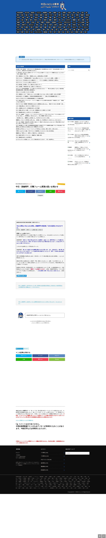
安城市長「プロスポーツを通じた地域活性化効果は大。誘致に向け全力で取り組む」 (78, 123)
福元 (79, 19)
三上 (32, 31)
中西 (70, 29)
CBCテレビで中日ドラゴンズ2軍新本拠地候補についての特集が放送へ (30, 98)
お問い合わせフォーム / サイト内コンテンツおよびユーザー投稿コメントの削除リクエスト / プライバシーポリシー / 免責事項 (27, 464)
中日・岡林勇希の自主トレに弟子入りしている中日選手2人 (27, 112)
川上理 (59, 27)
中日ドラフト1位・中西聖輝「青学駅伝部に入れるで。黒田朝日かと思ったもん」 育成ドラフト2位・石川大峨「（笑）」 (40, 103)
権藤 (45, 27)
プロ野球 (45, 455)
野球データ (24, 24)
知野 (31, 19)
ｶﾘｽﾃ (40, 19)
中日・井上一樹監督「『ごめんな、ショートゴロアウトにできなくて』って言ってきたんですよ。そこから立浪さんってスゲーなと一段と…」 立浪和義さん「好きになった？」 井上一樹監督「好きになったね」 (40, 115)
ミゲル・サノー (38, 31)
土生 (18, 27)
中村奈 (28, 22)
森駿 (83, 19)
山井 (72, 31)
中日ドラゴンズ (67, 22)
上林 (68, 17)
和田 (65, 24)
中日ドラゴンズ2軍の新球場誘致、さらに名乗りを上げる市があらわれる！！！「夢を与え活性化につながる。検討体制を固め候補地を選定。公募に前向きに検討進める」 (40, 89)
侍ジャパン (31, 24)
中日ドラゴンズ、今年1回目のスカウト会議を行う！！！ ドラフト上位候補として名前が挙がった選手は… (37, 80)
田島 (68, 31)
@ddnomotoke (22, 457)
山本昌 (55, 24)
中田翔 (36, 15)
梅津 (64, 15)
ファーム (39, 12)
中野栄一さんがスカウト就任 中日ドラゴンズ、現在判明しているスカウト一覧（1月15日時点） (35, 130)
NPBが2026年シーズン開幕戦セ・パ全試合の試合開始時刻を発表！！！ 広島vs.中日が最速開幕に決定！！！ (38, 96)
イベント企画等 (81, 22)
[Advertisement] (53, 44)
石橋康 (45, 17)
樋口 (88, 22)
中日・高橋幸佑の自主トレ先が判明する (24, 137)
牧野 (22, 31)
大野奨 (76, 31)
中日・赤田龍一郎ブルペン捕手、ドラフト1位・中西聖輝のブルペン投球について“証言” (33, 110)
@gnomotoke (22, 456)
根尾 (50, 12)
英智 (48, 29)
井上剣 (33, 22)
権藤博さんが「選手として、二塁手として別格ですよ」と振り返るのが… (30, 132)
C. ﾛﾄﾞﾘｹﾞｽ (68, 19)
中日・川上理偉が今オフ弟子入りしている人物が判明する (78, 156)
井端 (37, 24)
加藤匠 (50, 19)
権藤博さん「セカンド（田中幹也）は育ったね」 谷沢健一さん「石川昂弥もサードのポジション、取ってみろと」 (39, 119)
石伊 (87, 19)
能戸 (83, 29)
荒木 (45, 24)
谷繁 (69, 24)
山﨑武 (60, 24)
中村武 (74, 24)
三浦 (38, 22)
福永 (26, 15)
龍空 (60, 15)
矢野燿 (65, 29)
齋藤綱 (74, 19)
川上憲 (50, 24)
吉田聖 (64, 12)
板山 (73, 17)
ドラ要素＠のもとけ (78, 491)
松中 (57, 29)
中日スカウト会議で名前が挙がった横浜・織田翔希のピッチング (78, 142)
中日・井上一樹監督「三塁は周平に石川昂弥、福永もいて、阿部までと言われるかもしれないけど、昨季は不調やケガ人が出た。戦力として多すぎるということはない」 (40, 122)
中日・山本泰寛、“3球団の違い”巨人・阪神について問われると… (29, 86)
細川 (74, 12)
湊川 (86, 31)
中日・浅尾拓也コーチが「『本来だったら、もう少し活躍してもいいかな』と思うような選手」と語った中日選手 (38, 94)
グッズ (74, 22)
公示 (29, 29)
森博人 (27, 27)
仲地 (27, 17)
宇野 (52, 29)
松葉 (82, 17)
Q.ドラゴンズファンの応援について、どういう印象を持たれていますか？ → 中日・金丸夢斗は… (35, 139)
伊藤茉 (42, 22)
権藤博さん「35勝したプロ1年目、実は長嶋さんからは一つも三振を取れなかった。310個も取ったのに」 (78, 149)
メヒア (77, 17)
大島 (72, 15)
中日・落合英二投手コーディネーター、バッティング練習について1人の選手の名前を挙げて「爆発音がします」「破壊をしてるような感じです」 (40, 101)
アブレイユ (19, 29)
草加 (23, 17)
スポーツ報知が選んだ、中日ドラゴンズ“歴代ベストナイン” (28, 105)
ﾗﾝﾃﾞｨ (80, 27)
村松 (22, 15)
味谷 (32, 27)
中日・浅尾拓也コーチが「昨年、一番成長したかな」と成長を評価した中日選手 (32, 75)
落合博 (45, 19)
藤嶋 (41, 17)
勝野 (50, 17)
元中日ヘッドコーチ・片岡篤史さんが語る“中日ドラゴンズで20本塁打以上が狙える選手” (78, 163)
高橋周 (82, 15)
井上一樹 (27, 12)
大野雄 (77, 15)
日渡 (83, 24)
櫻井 (74, 29)
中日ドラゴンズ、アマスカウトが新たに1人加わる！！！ (27, 82)
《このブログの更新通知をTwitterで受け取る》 (40, 321)
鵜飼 (41, 15)
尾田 (64, 17)
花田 (18, 31)
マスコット (86, 27)
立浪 (82, 12)
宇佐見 (35, 19)
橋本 (55, 17)
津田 (32, 17)
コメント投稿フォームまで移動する (24, 420)
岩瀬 (49, 27)
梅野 (26, 19)
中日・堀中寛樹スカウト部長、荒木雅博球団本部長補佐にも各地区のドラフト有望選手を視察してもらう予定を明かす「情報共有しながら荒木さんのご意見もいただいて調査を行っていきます (40, 126)
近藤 (87, 24)
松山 (78, 12)
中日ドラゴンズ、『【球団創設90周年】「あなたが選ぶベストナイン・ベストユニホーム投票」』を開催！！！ (38, 77)
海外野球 (44, 462)
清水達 (87, 15)
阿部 (59, 31)
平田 (51, 31)
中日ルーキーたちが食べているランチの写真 (25, 91)
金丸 (59, 12)
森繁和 (54, 27)
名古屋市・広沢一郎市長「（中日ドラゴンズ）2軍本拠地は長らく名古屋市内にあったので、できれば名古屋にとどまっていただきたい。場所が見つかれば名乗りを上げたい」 (40, 70)
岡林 (18, 15)
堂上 (63, 31)
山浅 (18, 19)
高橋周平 (26, 348)
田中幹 (31, 15)
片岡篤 (36, 27)
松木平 (87, 17)
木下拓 (18, 17)
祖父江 (36, 17)
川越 (64, 27)
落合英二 (33, 12)
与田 (61, 29)
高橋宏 (54, 12)
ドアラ (59, 17)
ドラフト (60, 22)
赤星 (81, 31)
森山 (22, 27)
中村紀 (18, 24)
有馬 (23, 22)
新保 (87, 29)
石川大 (27, 31)
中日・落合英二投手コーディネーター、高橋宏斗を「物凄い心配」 (29, 135)
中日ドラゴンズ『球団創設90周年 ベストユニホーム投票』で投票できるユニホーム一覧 (78, 129)
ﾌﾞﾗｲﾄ (51, 15)
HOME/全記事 (20, 12)
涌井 (68, 15)
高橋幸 (18, 22)
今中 (79, 24)
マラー (69, 27)
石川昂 (69, 12)
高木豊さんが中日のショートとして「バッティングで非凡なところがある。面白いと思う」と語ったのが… (37, 128)
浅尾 (25, 29)
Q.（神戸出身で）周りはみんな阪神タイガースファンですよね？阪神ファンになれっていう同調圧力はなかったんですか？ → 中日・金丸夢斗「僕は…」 (40, 73)
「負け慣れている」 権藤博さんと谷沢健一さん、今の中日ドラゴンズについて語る (32, 117)
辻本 (55, 15)
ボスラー (74, 27)
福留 (41, 27)
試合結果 (48, 22)
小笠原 (45, 15)
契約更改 (45, 31)
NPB (33, 29)
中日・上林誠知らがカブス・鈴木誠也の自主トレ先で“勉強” (28, 107)
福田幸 (55, 19)
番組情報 (45, 12)
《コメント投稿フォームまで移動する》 (40, 322)
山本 (22, 19)
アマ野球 (44, 452)
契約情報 (54, 22)
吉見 (41, 24)
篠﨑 (79, 29)
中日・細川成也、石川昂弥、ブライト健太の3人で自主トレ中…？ (29, 84)
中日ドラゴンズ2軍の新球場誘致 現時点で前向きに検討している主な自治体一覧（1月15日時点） (78, 136)
